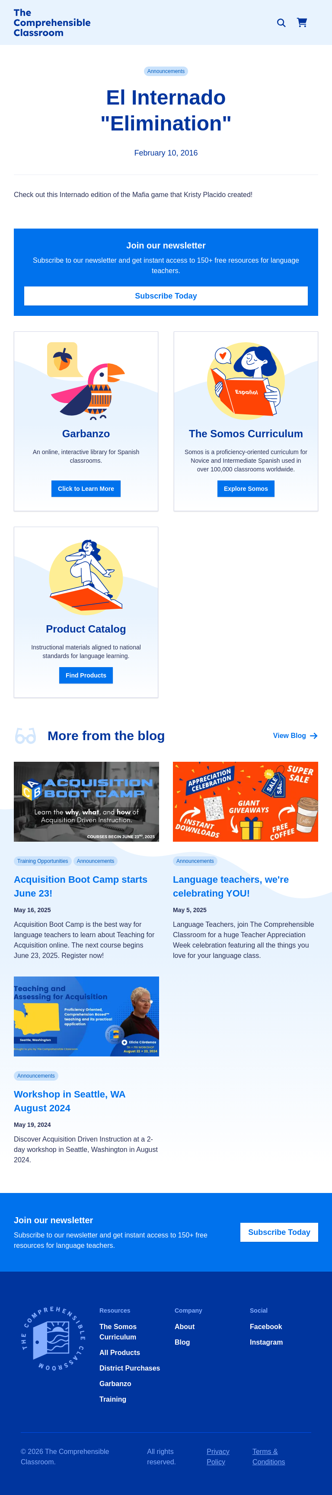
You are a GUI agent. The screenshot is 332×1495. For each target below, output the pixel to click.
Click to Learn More (86, 488)
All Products (119, 1352)
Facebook (266, 1326)
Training (112, 1399)
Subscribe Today (166, 296)
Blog (182, 1342)
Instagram (266, 1342)
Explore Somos (246, 488)
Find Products (86, 675)
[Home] (52, 22)
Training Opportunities (42, 861)
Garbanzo (115, 1383)
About (185, 1326)
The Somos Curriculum (118, 1332)
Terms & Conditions (268, 1457)
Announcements (166, 71)
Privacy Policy (218, 1457)
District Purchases (129, 1368)
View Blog (295, 736)
